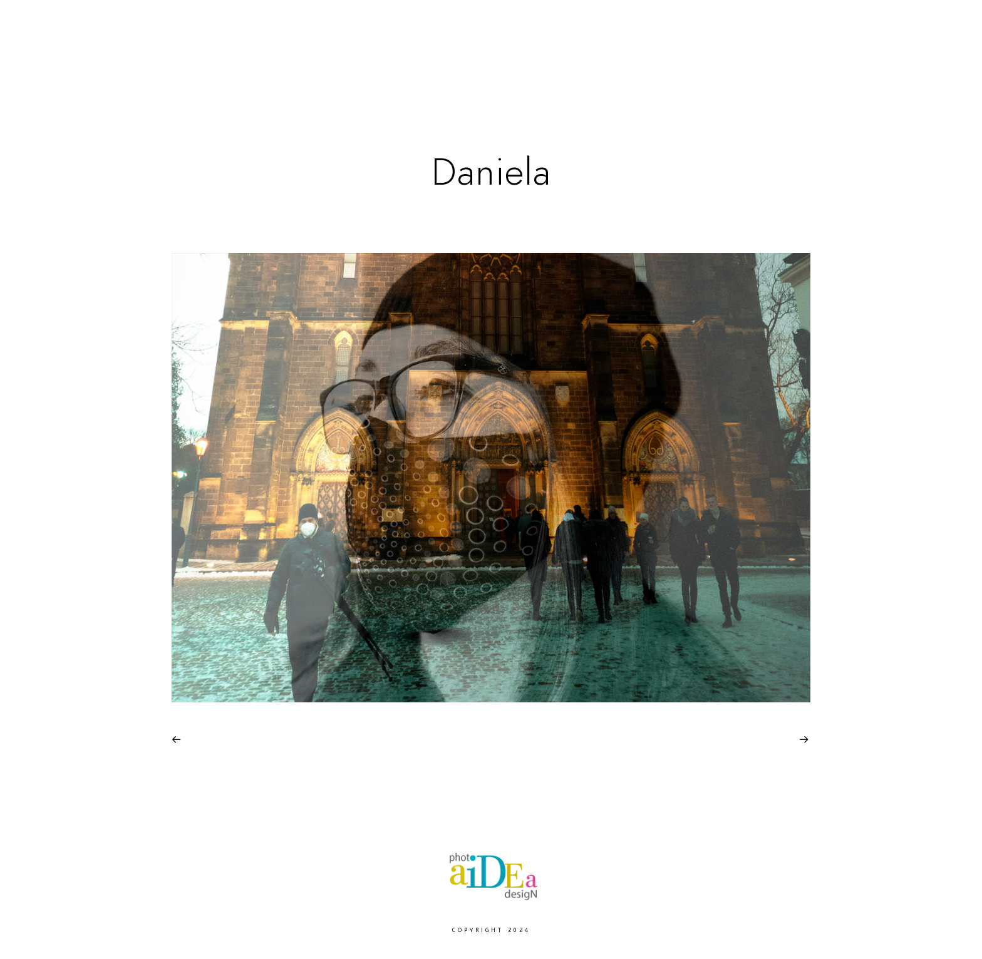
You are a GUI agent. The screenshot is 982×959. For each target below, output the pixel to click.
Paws (389, 51)
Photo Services (735, 51)
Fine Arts (315, 51)
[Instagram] (934, 25)
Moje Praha (620, 51)
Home (239, 51)
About (834, 51)
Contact (910, 51)
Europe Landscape (493, 51)
